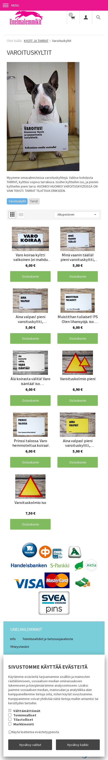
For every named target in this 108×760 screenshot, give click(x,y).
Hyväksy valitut (30, 745)
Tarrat (34, 201)
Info (13, 639)
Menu (11, 5)
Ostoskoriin (30, 276)
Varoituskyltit (17, 201)
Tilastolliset (23, 719)
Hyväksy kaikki (77, 745)
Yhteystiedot (19, 646)
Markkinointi (23, 724)
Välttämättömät (26, 711)
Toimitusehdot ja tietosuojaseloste (48, 639)
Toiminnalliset (24, 715)
